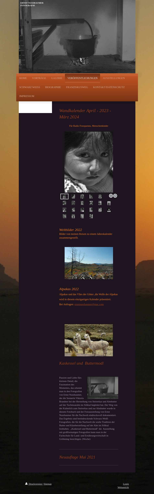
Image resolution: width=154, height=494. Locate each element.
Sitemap (47, 484)
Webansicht (123, 487)
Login (126, 484)
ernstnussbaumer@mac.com (89, 304)
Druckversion (34, 484)
